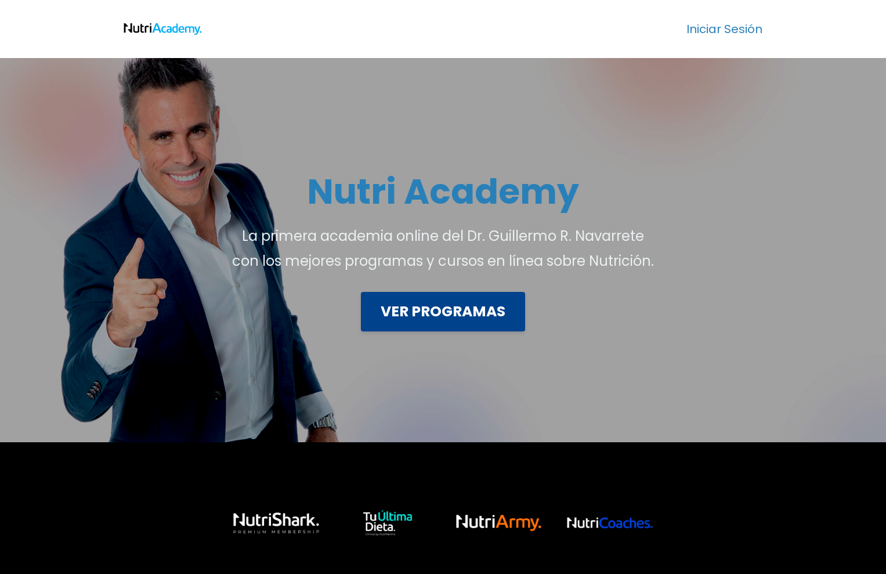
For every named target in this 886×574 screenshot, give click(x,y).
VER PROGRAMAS (443, 311)
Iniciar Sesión (724, 29)
